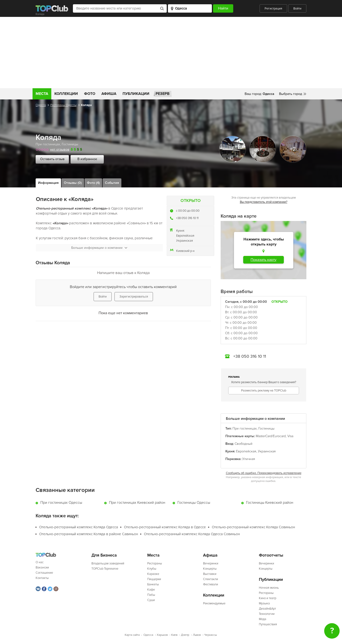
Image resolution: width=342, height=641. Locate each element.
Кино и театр (267, 598)
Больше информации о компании (99, 248)
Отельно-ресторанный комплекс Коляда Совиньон (253, 527)
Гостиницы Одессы (193, 502)
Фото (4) (93, 183)
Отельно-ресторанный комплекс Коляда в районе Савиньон (88, 534)
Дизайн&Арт (267, 609)
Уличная (248, 459)
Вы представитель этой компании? (263, 202)
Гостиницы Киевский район (269, 502)
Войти (297, 8)
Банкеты (153, 584)
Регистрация (273, 8)
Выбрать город (290, 94)
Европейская (185, 236)
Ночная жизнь (269, 588)
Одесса (41, 105)
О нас (39, 562)
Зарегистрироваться (133, 296)
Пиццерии (154, 579)
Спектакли (210, 579)
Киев (174, 635)
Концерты (210, 569)
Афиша (108, 93)
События (112, 183)
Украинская (184, 241)
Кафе (151, 590)
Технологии (267, 614)
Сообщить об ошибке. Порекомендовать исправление (263, 473)
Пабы (151, 595)
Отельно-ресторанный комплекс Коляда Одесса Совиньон (192, 534)
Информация (48, 183)
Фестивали (210, 584)
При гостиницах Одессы (61, 502)
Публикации (136, 93)
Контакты (42, 578)
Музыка (264, 603)
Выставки (209, 574)
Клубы (151, 569)
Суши (151, 600)
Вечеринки (210, 563)
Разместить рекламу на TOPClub (263, 390)
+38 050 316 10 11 (187, 218)
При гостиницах (48, 144)
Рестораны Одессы (63, 105)
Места (42, 93)
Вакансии (42, 567)
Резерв (163, 93)
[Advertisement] (171, 52)
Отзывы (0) (73, 183)
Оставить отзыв (52, 159)
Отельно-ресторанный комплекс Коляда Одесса (78, 527)
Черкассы (210, 635)
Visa (290, 436)
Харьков (162, 635)
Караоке (153, 574)
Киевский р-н (185, 251)
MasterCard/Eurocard (271, 436)
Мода (262, 619)
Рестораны (154, 563)
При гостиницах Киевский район (137, 502)
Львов (197, 635)
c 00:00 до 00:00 (188, 211)
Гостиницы (70, 144)
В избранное (87, 159)
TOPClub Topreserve (104, 569)
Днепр (185, 635)
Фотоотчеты (271, 555)
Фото (89, 93)
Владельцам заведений (107, 563)
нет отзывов (59, 149)
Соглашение (44, 573)
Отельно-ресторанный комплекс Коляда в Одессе (165, 527)
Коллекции (66, 93)
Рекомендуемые (214, 603)
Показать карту (263, 259)
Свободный (243, 444)
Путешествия (268, 624)
